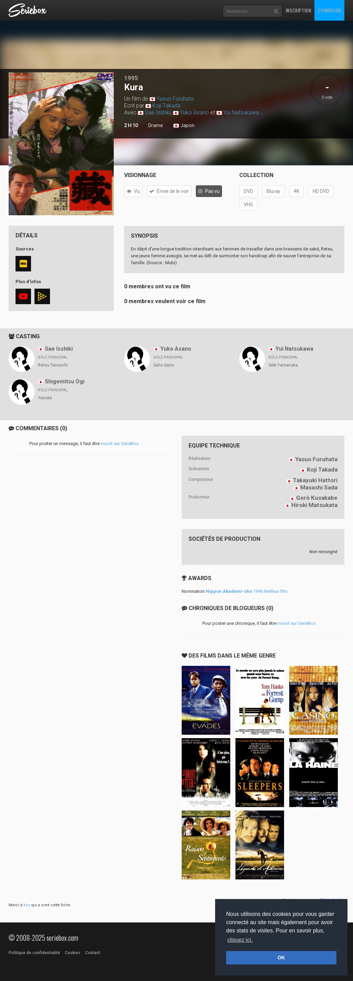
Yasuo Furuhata (175, 98)
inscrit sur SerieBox (120, 443)
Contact (92, 952)
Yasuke (45, 397)
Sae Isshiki (158, 112)
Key (26, 905)
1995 (131, 78)
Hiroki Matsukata (314, 505)
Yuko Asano (194, 112)
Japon (183, 125)
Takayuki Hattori (315, 480)
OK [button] (281, 957)
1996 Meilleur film (247, 591)
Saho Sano (163, 365)
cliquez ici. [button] (240, 940)
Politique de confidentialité (34, 952)
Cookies (72, 952)
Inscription (298, 10)
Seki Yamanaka (283, 365)
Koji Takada (166, 105)
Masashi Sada (318, 487)
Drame (155, 125)
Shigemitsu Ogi (64, 381)
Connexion (329, 10)
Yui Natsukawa (241, 112)
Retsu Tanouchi (53, 365)
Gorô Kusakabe (316, 497)
